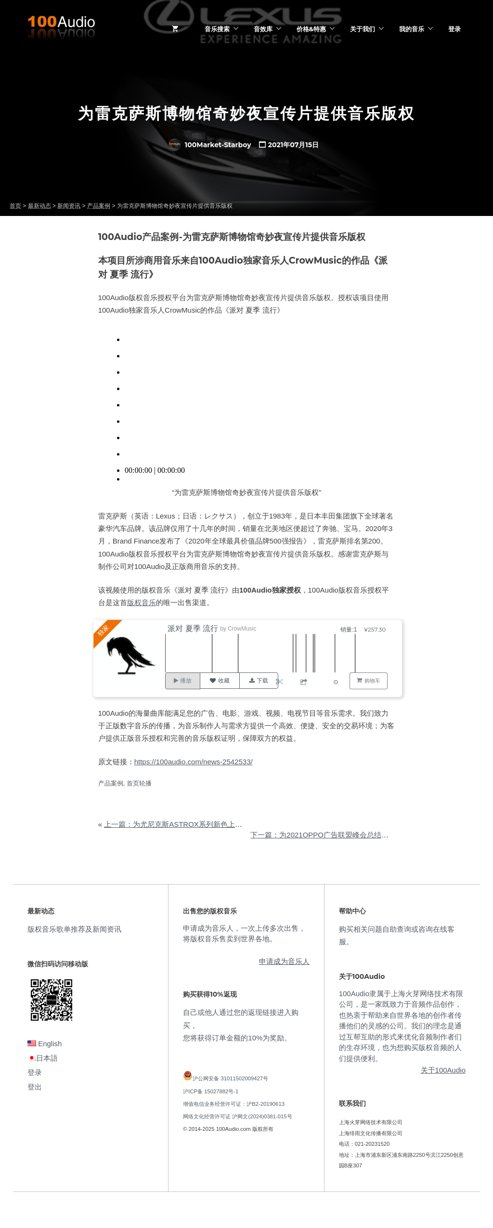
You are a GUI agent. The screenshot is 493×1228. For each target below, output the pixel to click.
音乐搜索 (217, 29)
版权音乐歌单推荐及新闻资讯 (74, 929)
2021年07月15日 (293, 144)
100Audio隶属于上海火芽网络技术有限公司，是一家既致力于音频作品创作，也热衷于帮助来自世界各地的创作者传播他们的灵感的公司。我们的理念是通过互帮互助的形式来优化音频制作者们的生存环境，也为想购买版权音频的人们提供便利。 (401, 1026)
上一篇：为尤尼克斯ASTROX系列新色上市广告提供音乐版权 (202, 824)
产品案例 (110, 783)
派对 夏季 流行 (194, 628)
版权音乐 (141, 602)
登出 (34, 1087)
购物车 (372, 680)
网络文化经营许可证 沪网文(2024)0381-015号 (237, 1116)
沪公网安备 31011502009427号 (230, 1078)
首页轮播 (139, 783)
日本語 (42, 1058)
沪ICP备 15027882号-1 (210, 1091)
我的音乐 (411, 29)
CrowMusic (243, 628)
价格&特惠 (311, 29)
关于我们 (362, 29)
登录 (454, 29)
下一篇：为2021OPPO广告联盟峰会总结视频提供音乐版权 (344, 835)
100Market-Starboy (210, 144)
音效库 (263, 29)
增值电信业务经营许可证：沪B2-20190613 (234, 1104)
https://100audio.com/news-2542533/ (193, 762)
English (44, 1043)
